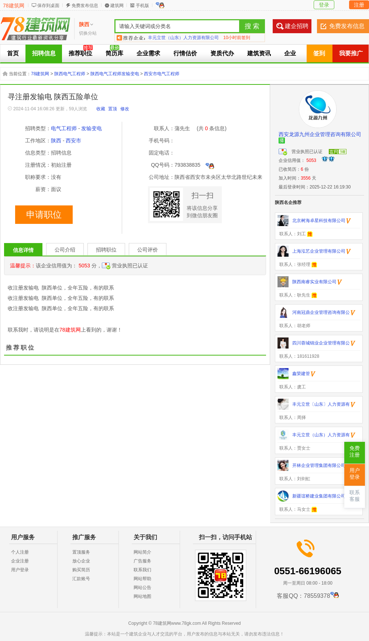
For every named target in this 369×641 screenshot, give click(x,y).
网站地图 (142, 596)
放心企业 (81, 561)
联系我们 (142, 569)
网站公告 (142, 587)
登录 (324, 5)
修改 (124, 108)
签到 (319, 53)
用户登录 (20, 569)
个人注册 (20, 552)
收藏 (100, 108)
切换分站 (88, 33)
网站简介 (142, 552)
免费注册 (354, 452)
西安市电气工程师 (161, 73)
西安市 (73, 140)
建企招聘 (296, 26)
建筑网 (117, 5)
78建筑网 (13, 5)
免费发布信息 (85, 5)
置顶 (112, 108)
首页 (13, 53)
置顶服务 (81, 552)
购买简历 (81, 569)
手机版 (142, 5)
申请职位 (44, 214)
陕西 (56, 140)
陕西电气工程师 (69, 73)
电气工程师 (64, 128)
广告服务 (142, 561)
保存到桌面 (48, 5)
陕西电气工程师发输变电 (114, 73)
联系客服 (354, 496)
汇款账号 (81, 578)
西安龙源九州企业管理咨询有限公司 (320, 134)
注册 (359, 5)
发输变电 (91, 128)
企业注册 (20, 561)
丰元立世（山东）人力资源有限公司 (183, 37)
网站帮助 (142, 578)
